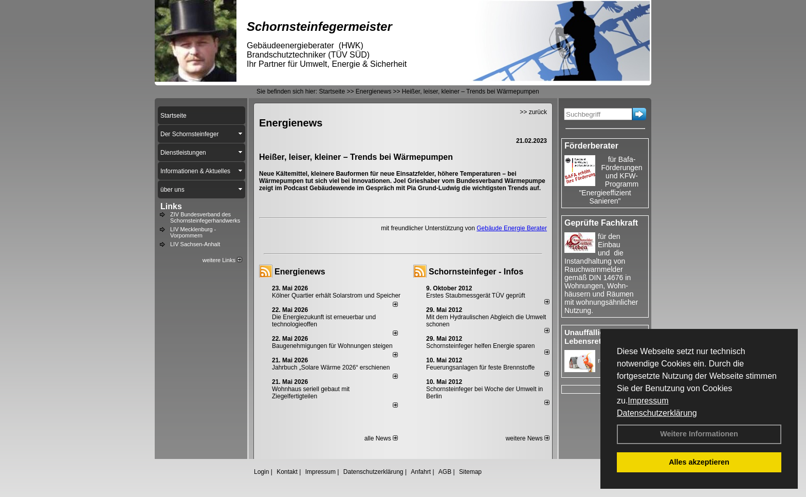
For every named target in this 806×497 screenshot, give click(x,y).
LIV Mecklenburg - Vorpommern (193, 232)
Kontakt (287, 471)
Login (261, 471)
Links (171, 206)
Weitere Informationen (699, 434)
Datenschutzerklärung (657, 413)
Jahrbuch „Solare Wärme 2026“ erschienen (331, 367)
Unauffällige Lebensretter (587, 336)
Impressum (648, 400)
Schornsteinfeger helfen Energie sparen (480, 345)
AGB (444, 471)
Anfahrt (421, 471)
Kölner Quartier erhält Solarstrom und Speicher (336, 295)
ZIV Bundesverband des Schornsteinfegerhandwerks (205, 217)
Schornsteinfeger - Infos (476, 271)
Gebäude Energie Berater (512, 228)
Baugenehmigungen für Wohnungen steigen (332, 345)
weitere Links (222, 260)
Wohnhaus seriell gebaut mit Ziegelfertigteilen (311, 392)
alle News (381, 438)
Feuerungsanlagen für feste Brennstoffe (480, 367)
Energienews (299, 271)
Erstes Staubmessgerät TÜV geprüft (475, 295)
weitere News (527, 438)
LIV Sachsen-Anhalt (195, 244)
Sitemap (470, 471)
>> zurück (533, 112)
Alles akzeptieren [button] (699, 462)
